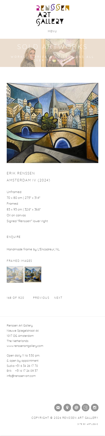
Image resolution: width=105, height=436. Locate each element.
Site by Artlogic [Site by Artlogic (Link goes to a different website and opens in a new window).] (88, 424)
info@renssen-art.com (21, 376)
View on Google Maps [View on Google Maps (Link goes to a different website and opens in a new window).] (66, 407)
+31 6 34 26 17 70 (26, 366)
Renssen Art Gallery (52, 15)
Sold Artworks (52, 47)
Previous (41, 298)
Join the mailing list (57, 407)
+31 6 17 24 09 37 (26, 370)
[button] (15, 282)
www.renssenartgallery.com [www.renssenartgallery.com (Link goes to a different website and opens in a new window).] (25, 346)
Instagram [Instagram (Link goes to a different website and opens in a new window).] (94, 407)
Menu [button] (52, 31)
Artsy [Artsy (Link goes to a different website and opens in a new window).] (85, 407)
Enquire (14, 237)
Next (58, 298)
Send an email (75, 407)
